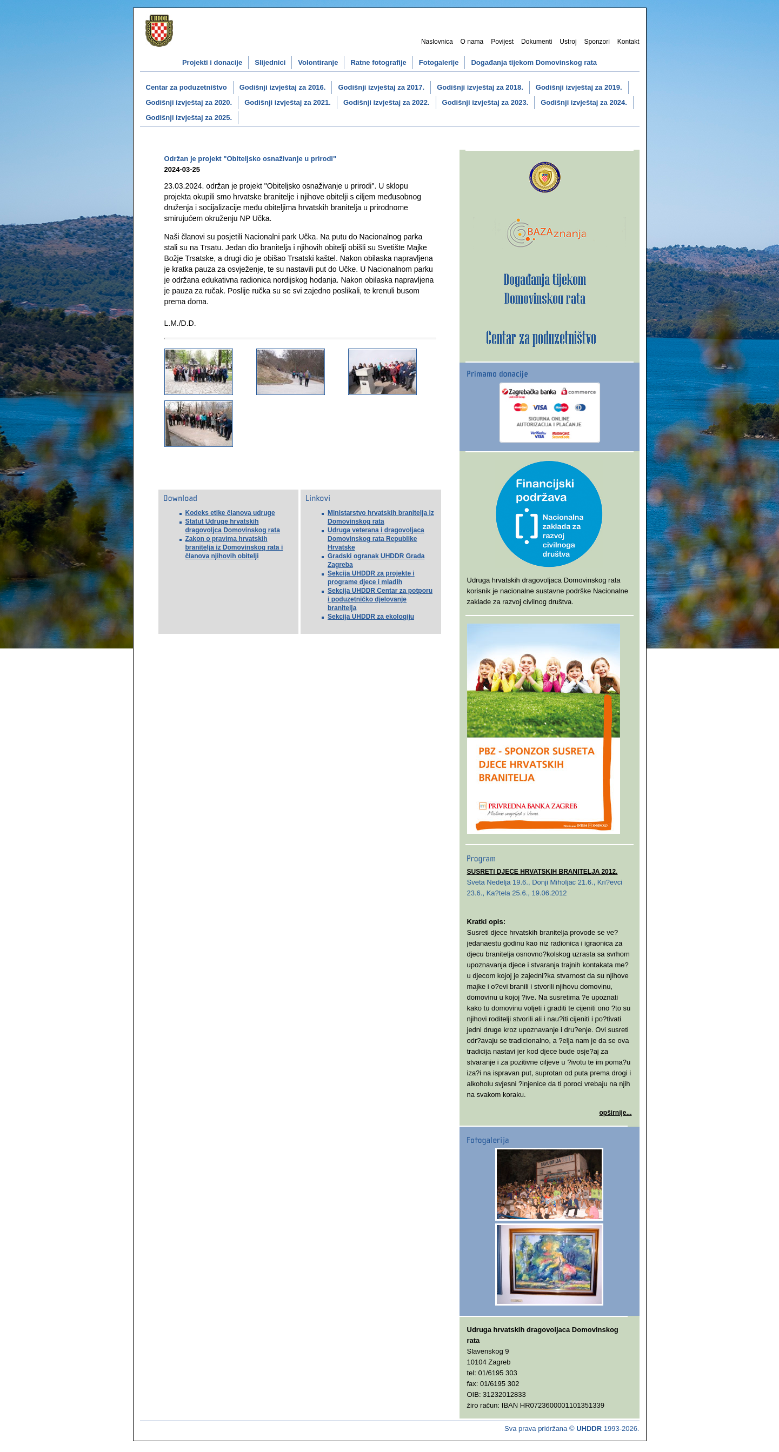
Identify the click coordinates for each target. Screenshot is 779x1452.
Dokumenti (536, 41)
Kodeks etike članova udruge (230, 513)
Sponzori (597, 41)
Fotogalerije (439, 62)
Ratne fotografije (378, 62)
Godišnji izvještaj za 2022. (386, 102)
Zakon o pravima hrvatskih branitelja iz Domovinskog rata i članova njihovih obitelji (234, 547)
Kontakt (628, 41)
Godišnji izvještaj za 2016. (282, 87)
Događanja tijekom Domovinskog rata (534, 62)
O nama (472, 41)
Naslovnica (437, 41)
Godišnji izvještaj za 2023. (485, 102)
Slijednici (270, 62)
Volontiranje (318, 62)
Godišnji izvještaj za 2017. (381, 87)
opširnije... (615, 1112)
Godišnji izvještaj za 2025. (189, 117)
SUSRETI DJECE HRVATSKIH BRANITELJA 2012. (542, 871)
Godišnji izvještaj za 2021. (287, 102)
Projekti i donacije (212, 62)
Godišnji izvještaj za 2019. (579, 87)
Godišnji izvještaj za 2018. (480, 87)
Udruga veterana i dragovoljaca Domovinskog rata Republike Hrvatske (376, 538)
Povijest (502, 41)
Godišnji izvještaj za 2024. (584, 102)
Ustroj (568, 41)
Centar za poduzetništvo (186, 87)
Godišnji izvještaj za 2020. (189, 102)
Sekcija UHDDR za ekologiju (371, 616)
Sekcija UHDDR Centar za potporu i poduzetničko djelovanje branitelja (380, 599)
